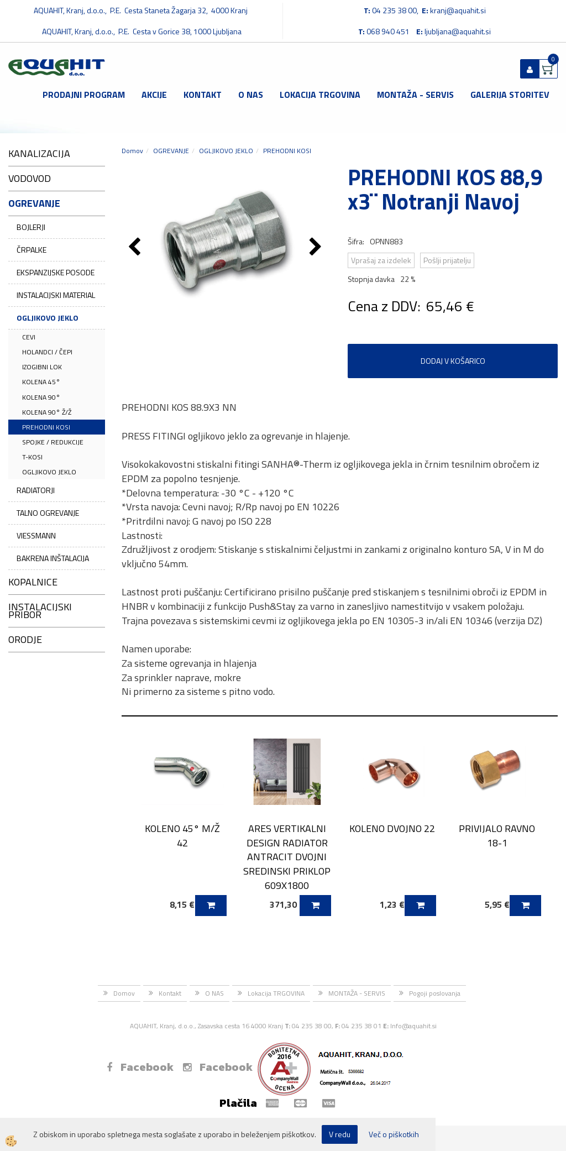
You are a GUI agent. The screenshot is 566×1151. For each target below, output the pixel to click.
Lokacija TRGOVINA (320, 94)
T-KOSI (32, 457)
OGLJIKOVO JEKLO (47, 317)
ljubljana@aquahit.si (457, 31)
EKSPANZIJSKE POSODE (56, 272)
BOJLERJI (31, 227)
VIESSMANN (36, 535)
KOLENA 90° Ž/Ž (46, 412)
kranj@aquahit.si (458, 10)
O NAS (250, 94)
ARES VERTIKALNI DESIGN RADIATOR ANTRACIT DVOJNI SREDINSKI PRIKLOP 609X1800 (287, 857)
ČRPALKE (31, 249)
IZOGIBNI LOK (42, 367)
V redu (339, 1134)
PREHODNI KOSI (46, 427)
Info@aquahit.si (413, 1026)
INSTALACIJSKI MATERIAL (56, 295)
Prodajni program (84, 94)
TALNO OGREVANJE (48, 513)
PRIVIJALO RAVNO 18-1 (497, 835)
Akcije (154, 94)
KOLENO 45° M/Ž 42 (182, 835)
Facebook (140, 1067)
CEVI (28, 337)
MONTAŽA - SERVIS (415, 94)
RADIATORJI (36, 490)
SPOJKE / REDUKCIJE (52, 442)
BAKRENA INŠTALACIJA (53, 558)
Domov (132, 150)
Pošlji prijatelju (447, 260)
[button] (317, 247)
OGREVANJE (171, 150)
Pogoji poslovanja (434, 993)
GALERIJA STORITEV (509, 94)
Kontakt (203, 94)
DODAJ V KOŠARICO (453, 361)
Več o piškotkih (394, 1134)
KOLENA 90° (41, 397)
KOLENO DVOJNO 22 (392, 828)
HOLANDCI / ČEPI (47, 352)
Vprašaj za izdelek (381, 260)
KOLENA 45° (41, 381)
